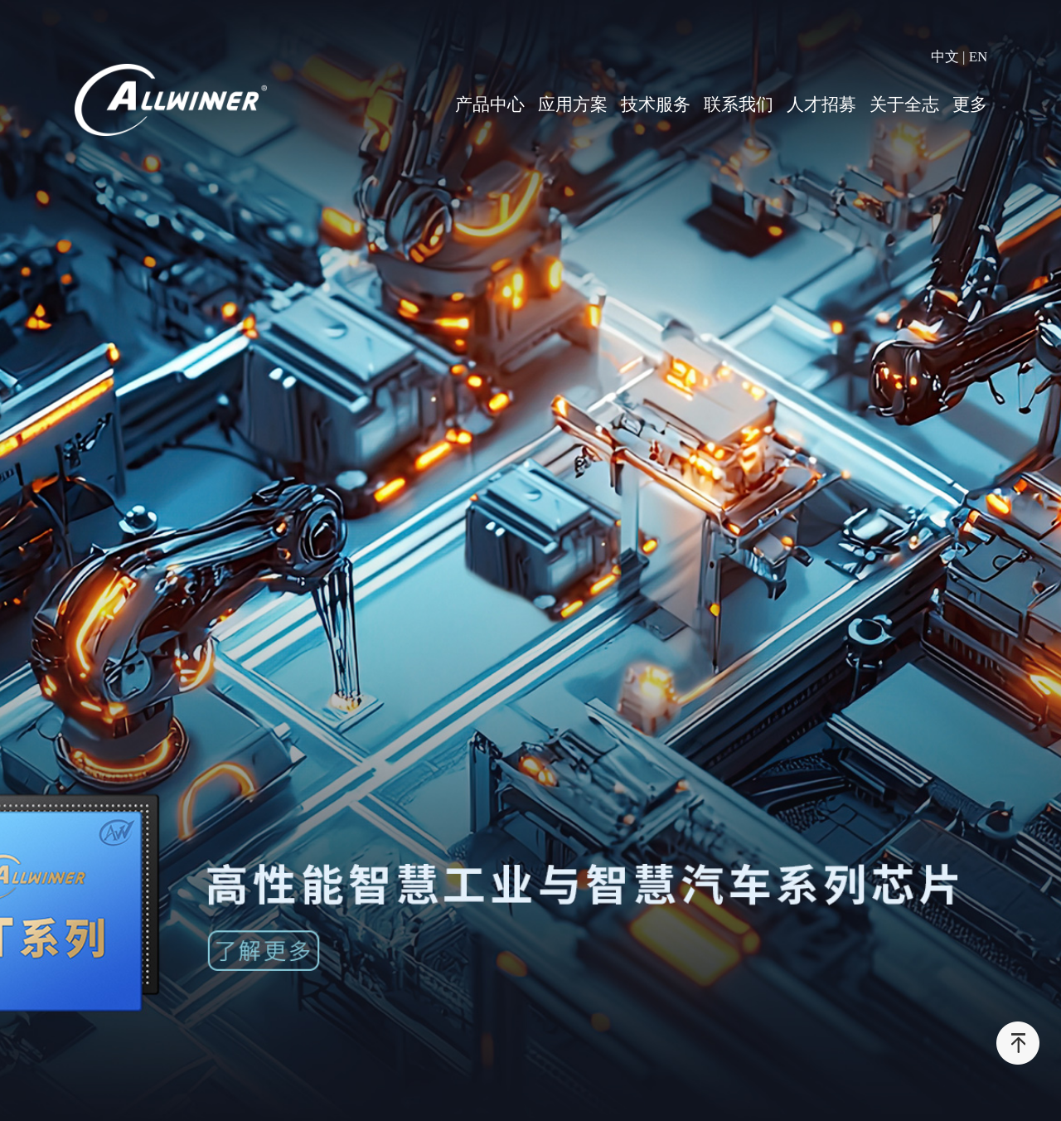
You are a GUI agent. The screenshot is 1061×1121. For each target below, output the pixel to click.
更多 (969, 104)
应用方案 (573, 104)
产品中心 (490, 104)
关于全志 (904, 104)
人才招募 (821, 104)
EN (978, 57)
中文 (945, 57)
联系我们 (738, 104)
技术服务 (655, 104)
